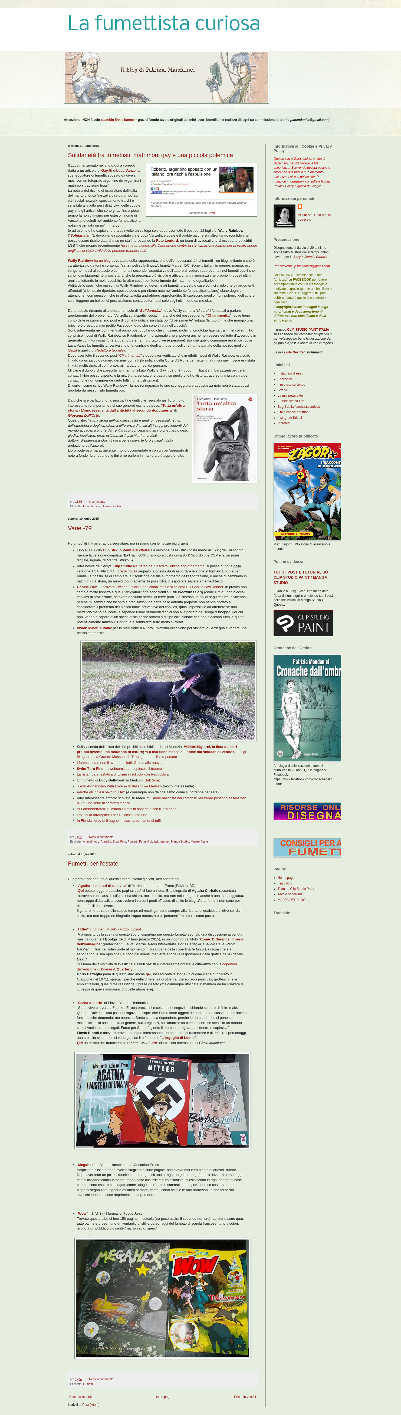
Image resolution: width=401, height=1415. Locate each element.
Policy (289, 186)
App (96, 841)
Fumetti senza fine (291, 401)
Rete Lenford (167, 240)
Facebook (285, 379)
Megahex (85, 1165)
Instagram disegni (290, 373)
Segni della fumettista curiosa (299, 407)
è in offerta (126, 550)
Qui (80, 891)
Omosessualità (111, 506)
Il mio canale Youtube (293, 412)
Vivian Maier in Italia (94, 628)
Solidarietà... (80, 235)
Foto (123, 841)
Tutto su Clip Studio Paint (296, 889)
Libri (97, 506)
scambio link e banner (118, 120)
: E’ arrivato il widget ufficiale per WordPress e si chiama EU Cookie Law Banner (150, 587)
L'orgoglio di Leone (178, 1038)
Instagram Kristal (290, 418)
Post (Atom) (90, 1405)
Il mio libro (285, 883)
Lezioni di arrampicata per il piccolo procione (112, 815)
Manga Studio (180, 841)
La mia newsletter (290, 395)
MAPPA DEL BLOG (291, 900)
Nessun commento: (101, 837)
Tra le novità (127, 571)
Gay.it (211, 212)
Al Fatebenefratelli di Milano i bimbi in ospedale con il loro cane (126, 809)
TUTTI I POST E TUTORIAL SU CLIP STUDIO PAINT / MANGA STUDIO (301, 577)
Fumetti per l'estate (93, 863)
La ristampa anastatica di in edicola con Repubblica (123, 774)
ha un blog (89, 261)
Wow (82, 1213)
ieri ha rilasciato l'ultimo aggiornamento (159, 566)
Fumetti (88, 506)
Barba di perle (90, 1003)
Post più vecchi (245, 1397)
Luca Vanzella (128, 170)
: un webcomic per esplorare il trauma (119, 769)
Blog (116, 841)
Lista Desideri (294, 352)
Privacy (279, 186)
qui (148, 974)
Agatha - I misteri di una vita (102, 886)
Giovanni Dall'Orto (83, 415)
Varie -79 (80, 528)
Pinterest (284, 423)
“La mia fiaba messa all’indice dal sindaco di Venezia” (190, 752)
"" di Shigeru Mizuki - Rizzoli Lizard (109, 929)
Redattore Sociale (109, 350)
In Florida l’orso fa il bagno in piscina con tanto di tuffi (119, 820)
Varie (204, 841)
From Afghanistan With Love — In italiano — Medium (120, 786)
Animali (87, 841)
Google (315, 186)
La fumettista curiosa (164, 24)
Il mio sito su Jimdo (291, 384)
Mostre (195, 841)
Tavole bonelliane (290, 894)
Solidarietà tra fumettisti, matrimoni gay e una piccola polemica (150, 155)
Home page (163, 1397)
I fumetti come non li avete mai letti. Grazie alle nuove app (123, 763)
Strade (282, 390)
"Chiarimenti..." (130, 355)
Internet (165, 841)
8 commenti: (97, 501)
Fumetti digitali (148, 841)
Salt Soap (152, 780)
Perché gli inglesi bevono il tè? (101, 792)
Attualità (106, 841)
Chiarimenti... (219, 315)
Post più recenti (80, 1397)
